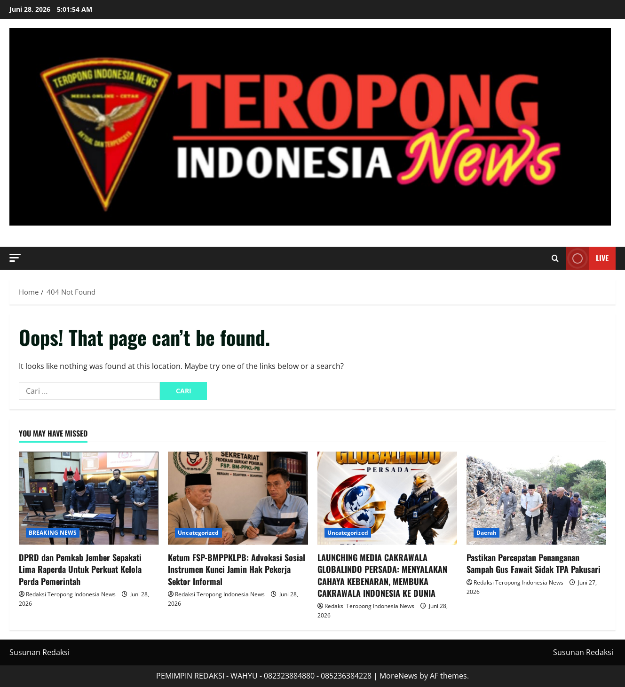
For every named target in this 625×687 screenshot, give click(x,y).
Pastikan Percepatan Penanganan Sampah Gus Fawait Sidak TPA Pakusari (534, 563)
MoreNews (399, 676)
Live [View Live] (587, 258)
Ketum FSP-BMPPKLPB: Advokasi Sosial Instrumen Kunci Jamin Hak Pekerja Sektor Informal (236, 569)
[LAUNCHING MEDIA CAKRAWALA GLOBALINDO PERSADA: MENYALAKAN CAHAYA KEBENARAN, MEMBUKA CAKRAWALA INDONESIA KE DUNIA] (387, 498)
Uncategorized (198, 533)
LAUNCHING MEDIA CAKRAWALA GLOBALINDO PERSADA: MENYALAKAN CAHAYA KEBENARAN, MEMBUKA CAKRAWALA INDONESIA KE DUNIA (382, 575)
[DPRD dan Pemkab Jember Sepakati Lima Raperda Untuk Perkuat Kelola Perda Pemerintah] (88, 498)
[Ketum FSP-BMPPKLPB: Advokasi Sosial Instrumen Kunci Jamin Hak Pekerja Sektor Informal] (238, 498)
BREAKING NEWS (53, 533)
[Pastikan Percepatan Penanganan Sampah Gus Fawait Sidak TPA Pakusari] (536, 498)
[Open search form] (555, 258)
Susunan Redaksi (39, 652)
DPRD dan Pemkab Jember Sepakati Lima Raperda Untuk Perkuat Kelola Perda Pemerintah (80, 569)
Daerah (486, 533)
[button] (15, 258)
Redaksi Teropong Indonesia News (71, 594)
